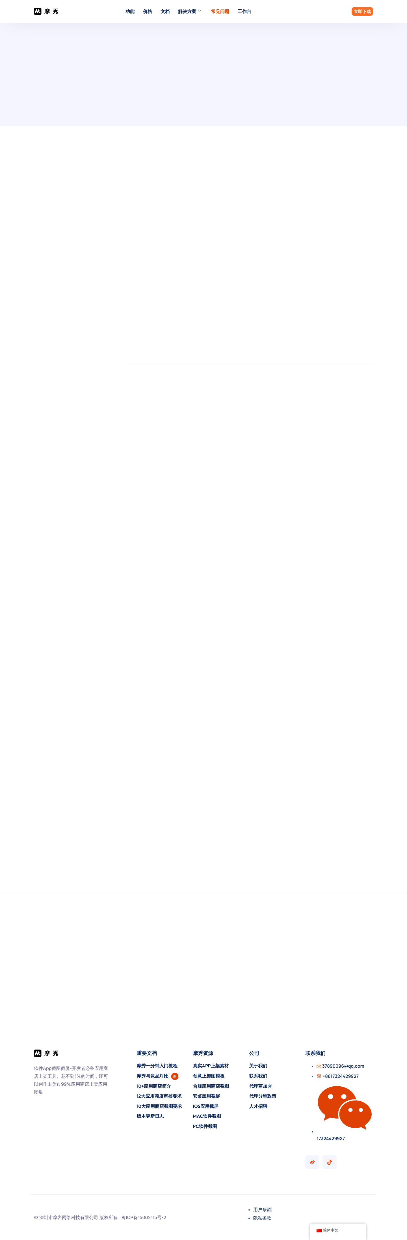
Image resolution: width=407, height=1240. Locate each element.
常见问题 (220, 11)
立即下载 (362, 11)
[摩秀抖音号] (329, 1162)
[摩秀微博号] (312, 1162)
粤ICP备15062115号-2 (143, 1217)
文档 (165, 11)
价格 (147, 11)
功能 (130, 11)
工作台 (244, 11)
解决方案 (189, 11)
